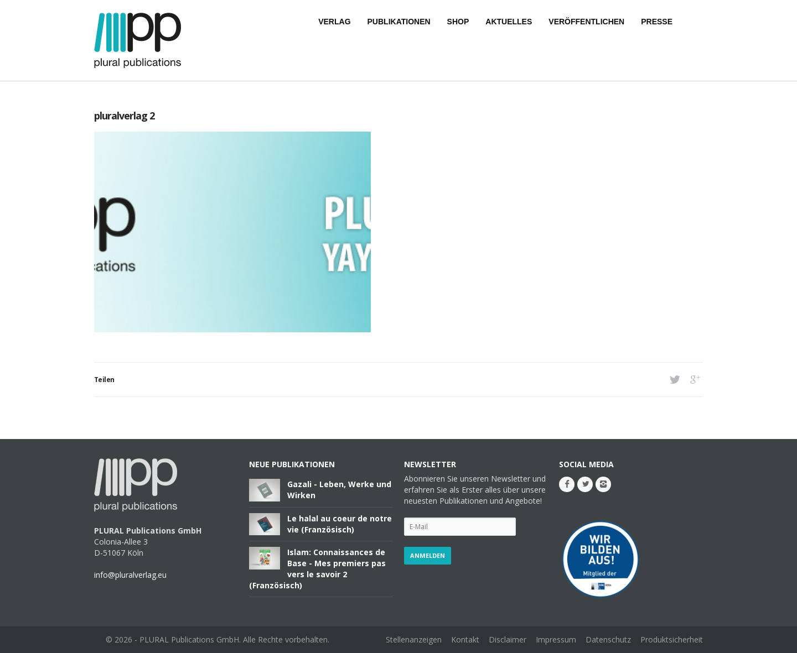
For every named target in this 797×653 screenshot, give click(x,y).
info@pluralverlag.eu (130, 575)
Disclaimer (507, 639)
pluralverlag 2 (124, 115)
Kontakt (465, 639)
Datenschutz (608, 639)
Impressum (556, 639)
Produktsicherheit (671, 639)
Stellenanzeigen (414, 639)
